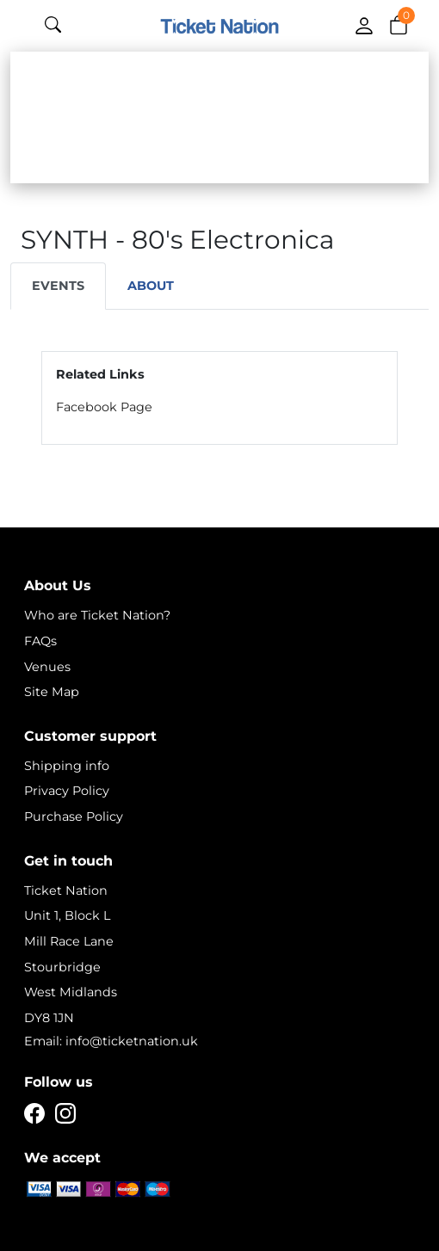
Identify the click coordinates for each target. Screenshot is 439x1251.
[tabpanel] (219, 398)
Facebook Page (104, 407)
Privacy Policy (66, 790)
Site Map (51, 691)
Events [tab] (58, 285)
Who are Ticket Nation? (97, 615)
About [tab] (150, 285)
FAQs (40, 641)
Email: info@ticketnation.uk (111, 1041)
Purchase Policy (73, 816)
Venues (47, 667)
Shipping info (66, 765)
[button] (398, 24)
